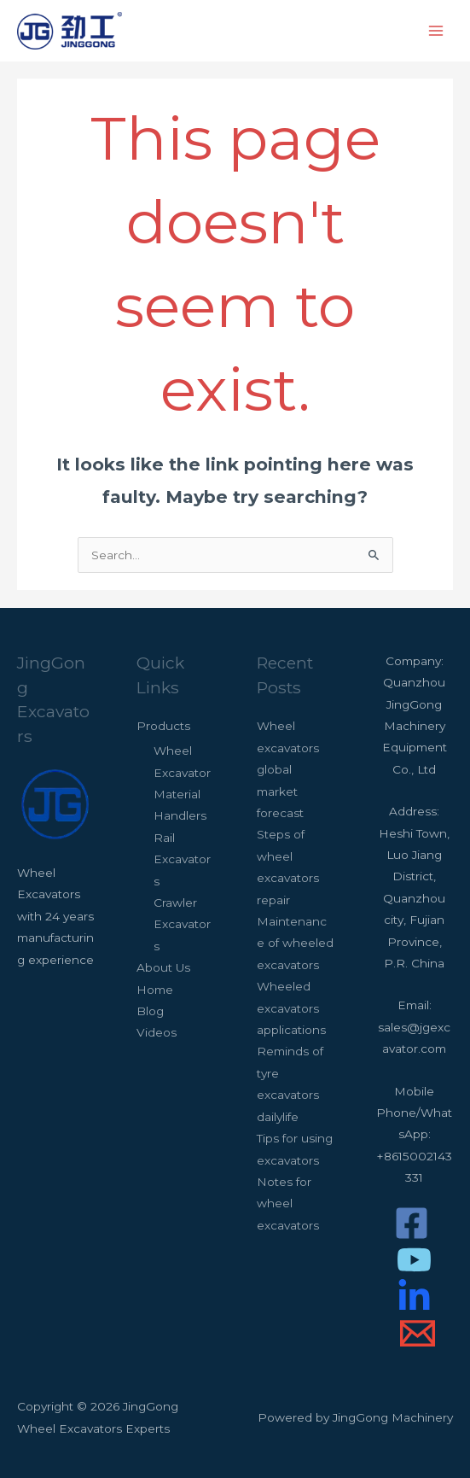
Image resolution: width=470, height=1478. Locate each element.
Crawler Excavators (182, 924)
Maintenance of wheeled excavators (295, 943)
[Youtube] (414, 1259)
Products (163, 726)
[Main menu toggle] (436, 31)
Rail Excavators (182, 859)
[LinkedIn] (414, 1296)
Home (154, 989)
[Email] (417, 1333)
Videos (156, 1032)
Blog (150, 1011)
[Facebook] (411, 1223)
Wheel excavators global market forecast (288, 769)
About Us (163, 967)
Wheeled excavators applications (291, 1008)
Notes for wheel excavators (288, 1203)
